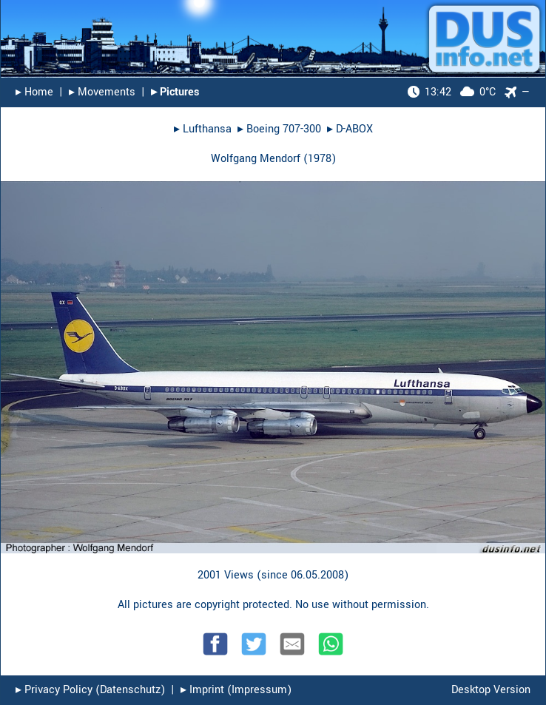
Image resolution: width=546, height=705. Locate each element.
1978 (319, 158)
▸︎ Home (34, 92)
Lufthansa (207, 129)
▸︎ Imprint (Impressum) (236, 690)
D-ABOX (354, 129)
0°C (452, 92)
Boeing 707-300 (283, 129)
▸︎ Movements (102, 92)
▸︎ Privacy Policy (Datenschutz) (90, 690)
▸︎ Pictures (175, 92)
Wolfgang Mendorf (255, 158)
